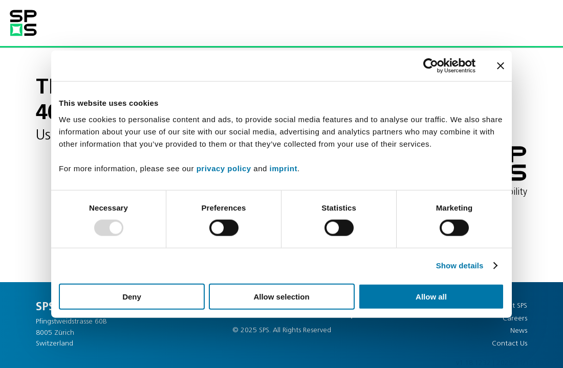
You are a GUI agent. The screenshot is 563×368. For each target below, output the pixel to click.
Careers (515, 319)
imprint (283, 168)
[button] (519, 22)
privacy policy (224, 168)
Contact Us (509, 344)
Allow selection (281, 296)
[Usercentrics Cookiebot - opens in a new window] (430, 66)
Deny (131, 296)
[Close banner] (500, 66)
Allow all (431, 296)
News (518, 331)
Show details (460, 265)
